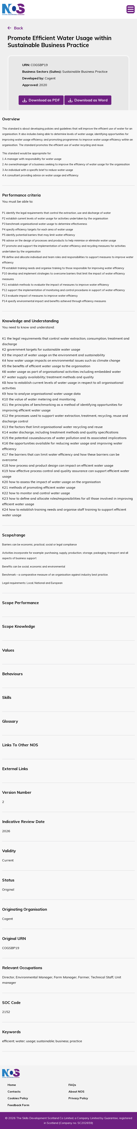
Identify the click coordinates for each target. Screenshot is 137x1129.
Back (18, 28)
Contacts (14, 1091)
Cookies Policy (18, 1098)
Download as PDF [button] (44, 100)
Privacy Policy (78, 1098)
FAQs (72, 1085)
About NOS (76, 1091)
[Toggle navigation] (130, 9)
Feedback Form (18, 1105)
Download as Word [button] (91, 100)
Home (12, 1085)
